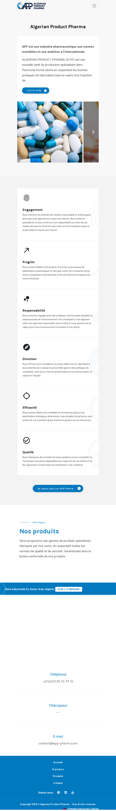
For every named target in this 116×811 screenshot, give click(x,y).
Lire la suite (37, 90)
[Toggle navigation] (94, 6)
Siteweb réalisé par (81, 808)
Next (92, 132)
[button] (21, 5)
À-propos (58, 769)
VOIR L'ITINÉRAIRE (69, 589)
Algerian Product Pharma (55, 804)
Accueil (57, 762)
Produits (58, 776)
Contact (58, 783)
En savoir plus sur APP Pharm (59, 488)
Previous (22, 132)
